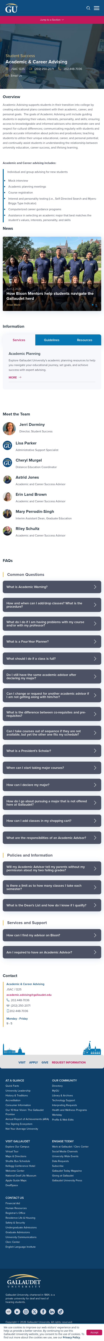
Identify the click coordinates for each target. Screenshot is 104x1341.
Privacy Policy (71, 1337)
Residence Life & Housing (20, 1218)
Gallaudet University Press (67, 1180)
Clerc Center (13, 1242)
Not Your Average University (22, 1129)
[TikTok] (61, 1312)
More (16, 377)
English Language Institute (21, 1247)
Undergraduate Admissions (21, 1227)
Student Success (20, 56)
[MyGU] (8, 1312)
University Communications (21, 1237)
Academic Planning (24, 353)
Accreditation (13, 1100)
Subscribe (58, 1166)
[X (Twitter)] (34, 1312)
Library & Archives (62, 1095)
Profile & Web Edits (63, 1120)
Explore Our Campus (17, 1147)
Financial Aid (13, 1203)
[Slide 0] (92, 305)
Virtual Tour (12, 1151)
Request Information (69, 1062)
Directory (57, 1086)
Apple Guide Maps (16, 1180)
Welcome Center (15, 1171)
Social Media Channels (65, 1151)
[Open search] (90, 8)
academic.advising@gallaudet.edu (29, 995)
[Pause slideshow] (96, 306)
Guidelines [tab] (51, 340)
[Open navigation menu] (96, 8)
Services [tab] (19, 340)
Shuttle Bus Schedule (18, 1161)
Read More (13, 305)
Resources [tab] (84, 340)
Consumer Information (18, 1105)
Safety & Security (15, 1223)
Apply (33, 1062)
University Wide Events (65, 1156)
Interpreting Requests (64, 1105)
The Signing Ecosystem (19, 1124)
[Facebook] (43, 1312)
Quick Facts (12, 1086)
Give (45, 1062)
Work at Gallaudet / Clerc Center (70, 1147)
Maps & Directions (16, 1156)
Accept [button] (94, 1332)
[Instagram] (26, 1312)
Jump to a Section (52, 20)
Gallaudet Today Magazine (67, 1171)
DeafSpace (12, 1185)
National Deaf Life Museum (21, 1176)
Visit (21, 1062)
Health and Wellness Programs (69, 1110)
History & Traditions (17, 1095)
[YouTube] (17, 1312)
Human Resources (16, 1208)
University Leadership (18, 1091)
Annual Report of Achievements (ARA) (27, 1119)
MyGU (55, 1091)
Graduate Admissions (18, 1232)
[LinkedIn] (52, 1312)
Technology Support (63, 1100)
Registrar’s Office (15, 1213)
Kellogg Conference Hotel (20, 1166)
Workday (57, 1115)
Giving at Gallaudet (63, 1176)
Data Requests (60, 1161)
